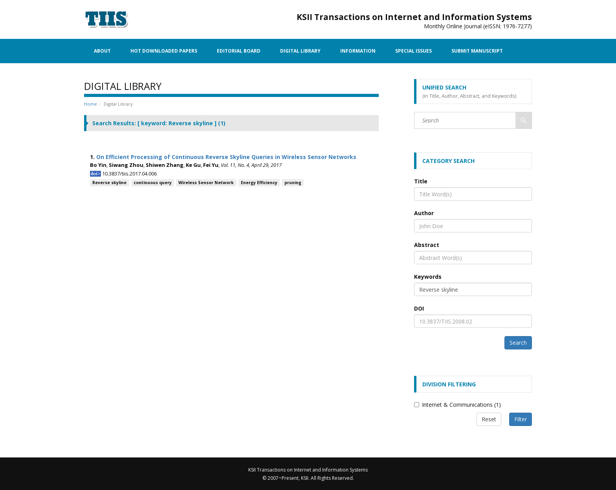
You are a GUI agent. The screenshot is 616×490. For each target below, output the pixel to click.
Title (420, 181)
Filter (520, 419)
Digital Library (300, 51)
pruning (292, 182)
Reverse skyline (109, 182)
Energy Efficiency (259, 182)
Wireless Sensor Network (206, 182)
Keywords (428, 276)
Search (518, 342)
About (102, 51)
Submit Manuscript (477, 51)
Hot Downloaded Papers (163, 51)
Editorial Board (238, 51)
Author (424, 213)
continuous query (153, 182)
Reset (489, 419)
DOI (419, 308)
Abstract (426, 245)
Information (358, 51)
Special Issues (413, 51)
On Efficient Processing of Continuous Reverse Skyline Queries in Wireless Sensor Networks (226, 157)
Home (90, 104)
